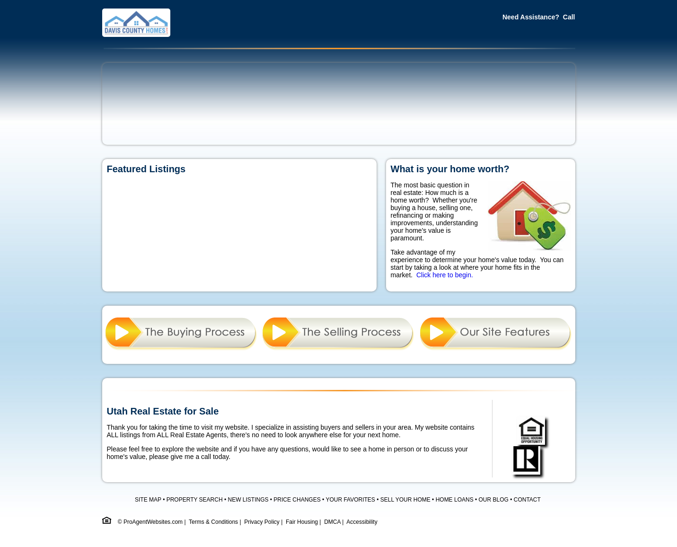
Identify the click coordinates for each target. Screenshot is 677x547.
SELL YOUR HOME (405, 499)
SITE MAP (148, 499)
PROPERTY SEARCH (195, 499)
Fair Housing (302, 522)
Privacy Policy (262, 522)
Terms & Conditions (213, 522)
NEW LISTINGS (248, 499)
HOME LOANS (455, 499)
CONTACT (527, 499)
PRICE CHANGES (296, 499)
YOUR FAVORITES (350, 499)
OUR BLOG (494, 499)
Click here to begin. (444, 275)
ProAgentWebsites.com (153, 522)
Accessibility (361, 522)
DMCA (332, 522)
